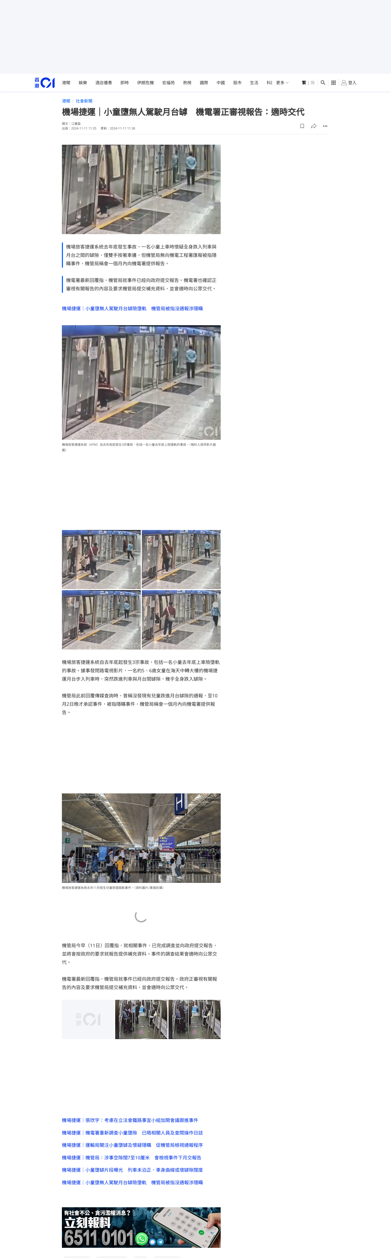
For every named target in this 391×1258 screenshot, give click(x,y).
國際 (204, 83)
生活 (254, 83)
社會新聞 (84, 101)
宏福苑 (168, 83)
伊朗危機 (145, 83)
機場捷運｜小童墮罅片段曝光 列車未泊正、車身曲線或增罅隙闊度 (132, 1170)
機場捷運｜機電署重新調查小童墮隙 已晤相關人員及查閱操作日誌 (132, 1133)
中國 (221, 83)
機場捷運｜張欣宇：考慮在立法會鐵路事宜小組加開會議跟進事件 (130, 1120)
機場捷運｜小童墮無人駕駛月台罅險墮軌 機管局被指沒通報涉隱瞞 (132, 308)
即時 (124, 83)
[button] (302, 126)
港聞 (66, 83)
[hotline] (141, 1228)
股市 (237, 83)
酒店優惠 (103, 83)
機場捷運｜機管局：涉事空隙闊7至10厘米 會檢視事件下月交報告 (132, 1158)
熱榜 (187, 83)
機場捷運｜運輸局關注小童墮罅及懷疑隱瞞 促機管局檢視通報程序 (132, 1145)
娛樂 (83, 83)
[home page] (45, 82)
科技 (271, 83)
